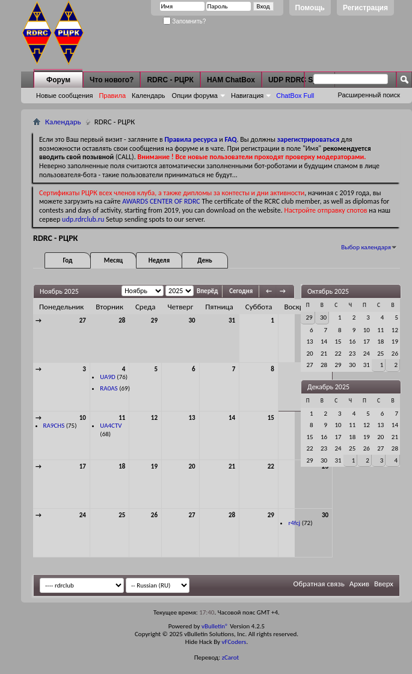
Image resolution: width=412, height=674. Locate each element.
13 (192, 418)
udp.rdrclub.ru (83, 219)
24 (82, 515)
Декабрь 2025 (328, 387)
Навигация (247, 95)
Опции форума (195, 95)
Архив (359, 583)
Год (67, 260)
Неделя (159, 260)
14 (232, 418)
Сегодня (241, 291)
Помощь (310, 8)
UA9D (107, 377)
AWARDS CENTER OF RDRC (161, 201)
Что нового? (112, 80)
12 (154, 418)
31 (232, 320)
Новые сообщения (64, 95)
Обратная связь (319, 583)
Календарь (148, 95)
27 (82, 320)
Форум (58, 80)
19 (154, 466)
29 (154, 320)
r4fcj (294, 523)
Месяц (113, 260)
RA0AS (108, 388)
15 (271, 418)
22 (271, 466)
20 (192, 466)
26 (154, 515)
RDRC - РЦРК (170, 80)
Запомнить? (184, 21)
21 (232, 466)
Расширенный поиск (368, 95)
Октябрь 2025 (328, 291)
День (204, 260)
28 (121, 320)
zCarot (230, 657)
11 (121, 418)
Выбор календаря (366, 247)
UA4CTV (110, 426)
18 (121, 466)
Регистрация (365, 8)
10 (82, 418)
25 (121, 515)
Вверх (383, 583)
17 (82, 466)
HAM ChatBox (231, 80)
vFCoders (234, 642)
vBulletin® (215, 626)
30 (192, 320)
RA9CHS (54, 426)
